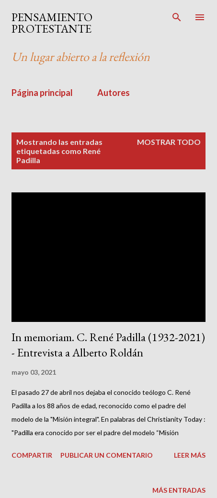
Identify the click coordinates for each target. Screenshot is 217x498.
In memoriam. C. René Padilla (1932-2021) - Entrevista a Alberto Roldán (108, 345)
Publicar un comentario (106, 455)
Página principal (42, 92)
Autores (113, 92)
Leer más (190, 455)
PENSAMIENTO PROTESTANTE (51, 23)
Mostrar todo (169, 141)
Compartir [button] (31, 455)
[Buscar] (177, 17)
